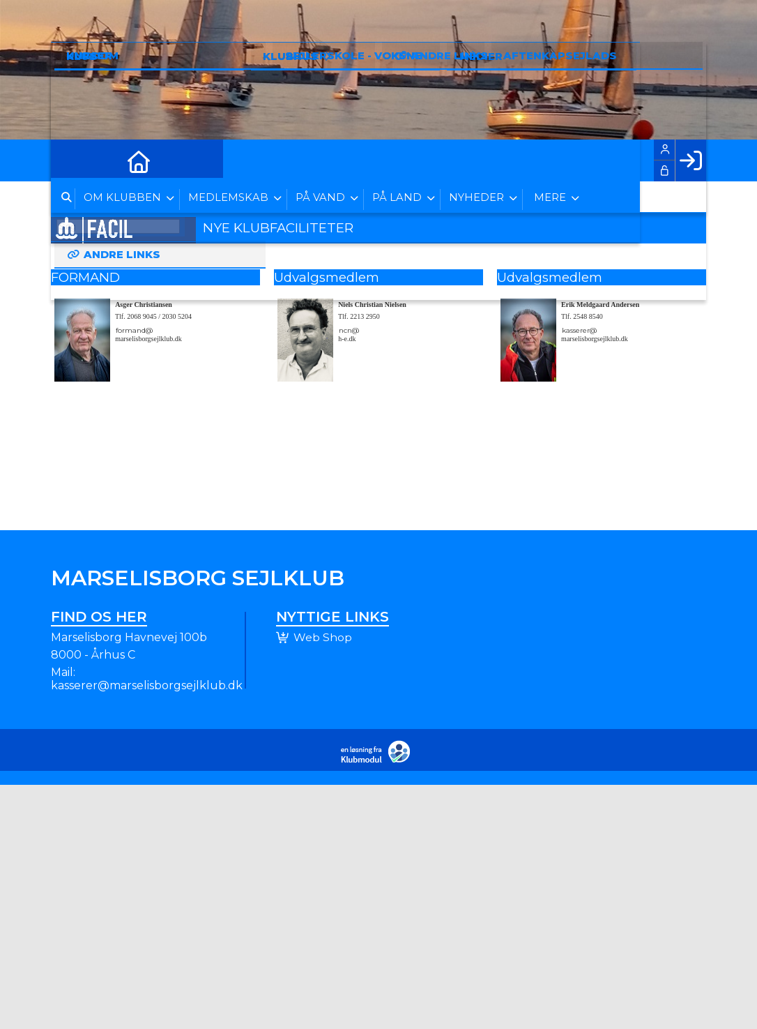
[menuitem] (72, 160)
